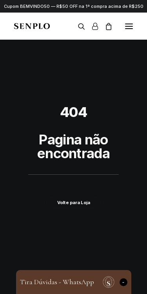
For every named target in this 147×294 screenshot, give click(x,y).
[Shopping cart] (105, 26)
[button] (129, 26)
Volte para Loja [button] (73, 202)
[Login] (91, 26)
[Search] (78, 26)
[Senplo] (32, 26)
